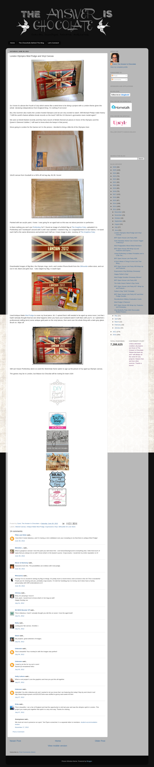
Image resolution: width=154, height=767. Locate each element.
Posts (114, 76)
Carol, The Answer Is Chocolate (124, 64)
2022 (115, 179)
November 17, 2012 (22, 727)
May (116, 316)
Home (12, 43)
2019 (115, 188)
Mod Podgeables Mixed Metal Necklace (127, 246)
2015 (115, 200)
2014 (115, 203)
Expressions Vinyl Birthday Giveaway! (127, 271)
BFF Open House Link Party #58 (125, 280)
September (119, 221)
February (118, 325)
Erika (17, 704)
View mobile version (57, 745)
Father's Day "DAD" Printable (124, 291)
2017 (115, 194)
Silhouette (84, 266)
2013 (115, 206)
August (117, 224)
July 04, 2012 (19, 654)
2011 (115, 332)
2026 (115, 167)
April (116, 319)
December (118, 212)
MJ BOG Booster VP (22, 610)
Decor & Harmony (21, 563)
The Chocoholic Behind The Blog (31, 43)
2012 (115, 209)
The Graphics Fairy (79, 227)
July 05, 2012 (19, 669)
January (118, 328)
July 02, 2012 (19, 642)
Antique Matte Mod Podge (36, 527)
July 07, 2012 (19, 682)
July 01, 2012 (19, 603)
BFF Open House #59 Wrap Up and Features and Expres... (126, 249)
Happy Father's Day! (121, 274)
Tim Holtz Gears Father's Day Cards (126, 283)
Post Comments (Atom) (27, 752)
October (118, 218)
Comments (116, 79)
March (117, 322)
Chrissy (18, 593)
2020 (115, 185)
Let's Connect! (53, 43)
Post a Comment (18, 732)
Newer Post (15, 741)
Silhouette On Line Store (67, 527)
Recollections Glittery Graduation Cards (127, 299)
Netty (17, 623)
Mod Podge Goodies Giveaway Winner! (127, 277)
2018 (115, 191)
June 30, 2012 (20, 541)
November (118, 215)
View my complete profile (119, 67)
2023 (115, 176)
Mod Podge (29, 315)
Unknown (18, 648)
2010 (115, 335)
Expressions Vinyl (51, 527)
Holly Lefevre (20, 676)
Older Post (100, 741)
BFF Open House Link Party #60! (125, 238)
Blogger (89, 761)
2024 (115, 173)
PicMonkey (37, 227)
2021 (115, 182)
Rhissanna (19, 576)
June (116, 230)
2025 (115, 170)
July (116, 227)
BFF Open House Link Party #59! (125, 258)
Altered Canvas (20, 527)
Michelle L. (19, 548)
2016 (115, 197)
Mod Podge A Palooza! (122, 302)
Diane (17, 636)
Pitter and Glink (21, 535)
